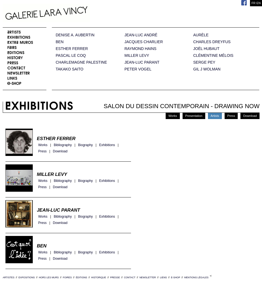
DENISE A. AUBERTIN (75, 35)
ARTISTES (8, 277)
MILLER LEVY (136, 55)
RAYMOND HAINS (140, 49)
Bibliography (63, 145)
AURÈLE (201, 35)
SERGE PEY (204, 62)
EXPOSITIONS (27, 277)
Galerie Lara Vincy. (74, 13)
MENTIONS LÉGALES (196, 277)
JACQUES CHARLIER (143, 42)
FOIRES (67, 277)
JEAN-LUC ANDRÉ (140, 35)
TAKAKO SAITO (69, 69)
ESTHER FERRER (72, 49)
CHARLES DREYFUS (212, 42)
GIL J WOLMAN (207, 69)
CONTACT (129, 277)
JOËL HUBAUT (206, 49)
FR (253, 3)
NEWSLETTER (147, 277)
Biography (85, 145)
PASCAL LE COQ (71, 55)
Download (250, 115)
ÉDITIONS (81, 277)
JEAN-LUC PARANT (141, 62)
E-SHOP (175, 277)
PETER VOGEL (137, 69)
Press (231, 115)
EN (258, 3)
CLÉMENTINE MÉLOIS (213, 55)
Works (172, 115)
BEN (60, 42)
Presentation (194, 115)
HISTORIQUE (98, 277)
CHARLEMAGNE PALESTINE (81, 62)
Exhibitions (107, 145)
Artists (215, 115)
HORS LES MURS (49, 277)
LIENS (163, 277)
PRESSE (115, 277)
